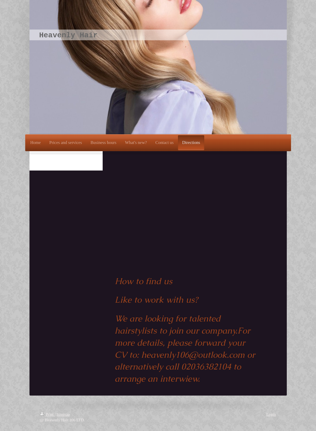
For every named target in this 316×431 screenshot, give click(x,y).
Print (47, 414)
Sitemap (63, 414)
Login (271, 414)
